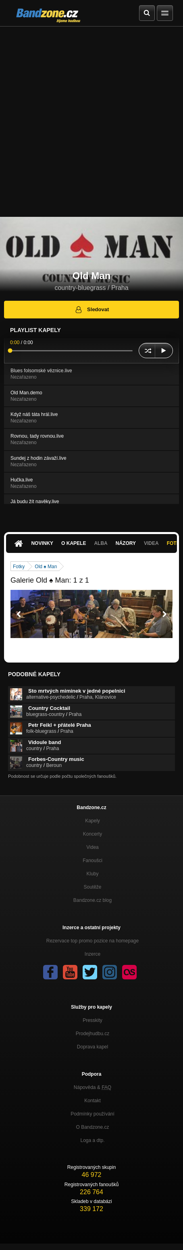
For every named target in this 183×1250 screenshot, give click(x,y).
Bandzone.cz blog (92, 900)
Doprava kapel (92, 1047)
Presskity (92, 1020)
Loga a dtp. (92, 1140)
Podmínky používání (92, 1114)
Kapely (92, 821)
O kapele (73, 543)
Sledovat (91, 309)
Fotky (19, 566)
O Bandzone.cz (92, 1127)
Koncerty (92, 834)
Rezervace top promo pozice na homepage (92, 941)
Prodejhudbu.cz (92, 1033)
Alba (100, 543)
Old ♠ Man (46, 566)
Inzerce (92, 954)
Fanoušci (92, 860)
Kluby (92, 874)
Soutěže (92, 887)
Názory (126, 543)
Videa (151, 543)
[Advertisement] (91, 122)
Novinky (42, 543)
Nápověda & (92, 1087)
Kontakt (92, 1100)
